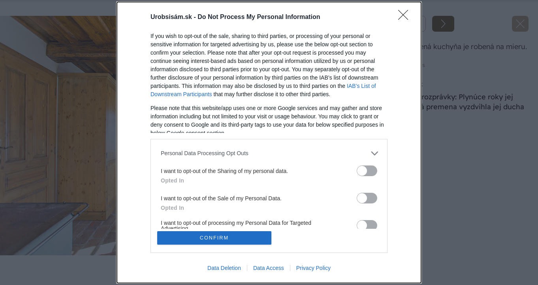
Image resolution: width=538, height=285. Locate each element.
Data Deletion (224, 268)
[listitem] (269, 153)
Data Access (268, 268)
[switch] (367, 170)
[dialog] (269, 142)
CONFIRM (214, 238)
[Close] (405, 17)
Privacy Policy (313, 268)
